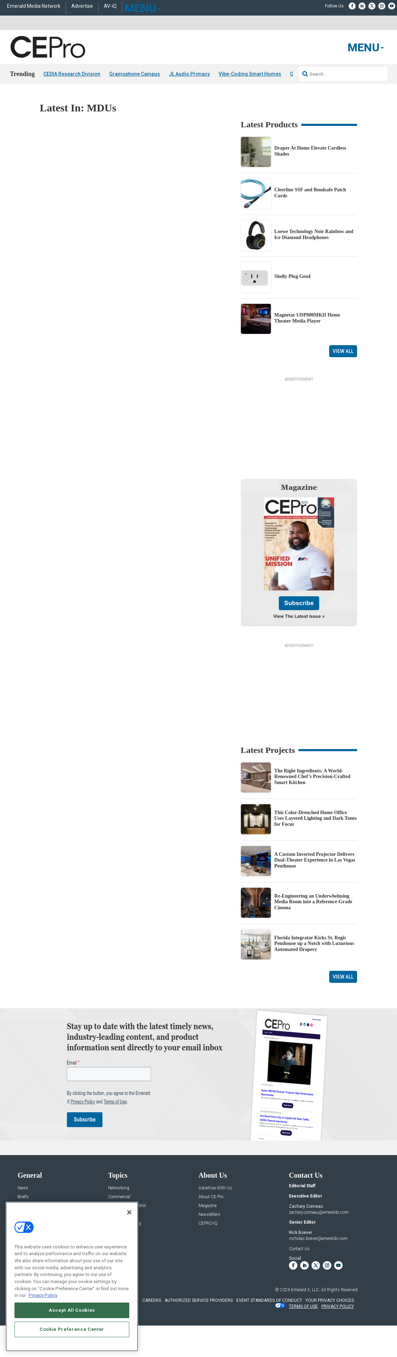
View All (343, 351)
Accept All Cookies (72, 1310)
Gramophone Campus (134, 74)
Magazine (207, 1236)
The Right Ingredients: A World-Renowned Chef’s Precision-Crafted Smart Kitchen (312, 807)
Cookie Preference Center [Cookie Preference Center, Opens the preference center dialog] (72, 1329)
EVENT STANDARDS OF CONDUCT (269, 1330)
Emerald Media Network (33, 6)
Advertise (82, 6)
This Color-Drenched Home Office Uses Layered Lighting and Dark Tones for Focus (315, 849)
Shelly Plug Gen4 (292, 276)
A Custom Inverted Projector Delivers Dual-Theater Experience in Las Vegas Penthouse (314, 890)
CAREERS (151, 1330)
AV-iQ (110, 6)
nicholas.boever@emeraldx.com (318, 1268)
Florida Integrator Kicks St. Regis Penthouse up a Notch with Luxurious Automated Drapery (314, 974)
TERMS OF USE (303, 1336)
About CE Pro (210, 1227)
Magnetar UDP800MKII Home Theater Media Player (307, 318)
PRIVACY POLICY (337, 1336)
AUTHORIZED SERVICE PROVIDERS (199, 1330)
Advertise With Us (215, 1218)
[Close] (129, 1212)
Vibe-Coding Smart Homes (250, 74)
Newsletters (209, 1245)
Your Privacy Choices (330, 1330)
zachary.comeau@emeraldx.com (319, 1242)
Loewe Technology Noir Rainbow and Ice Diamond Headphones (314, 234)
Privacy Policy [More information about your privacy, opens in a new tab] (43, 1295)
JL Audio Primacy (189, 74)
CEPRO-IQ (208, 1254)
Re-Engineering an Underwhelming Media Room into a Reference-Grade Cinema (313, 932)
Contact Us (299, 1279)
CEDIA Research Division (71, 74)
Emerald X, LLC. (305, 1320)
